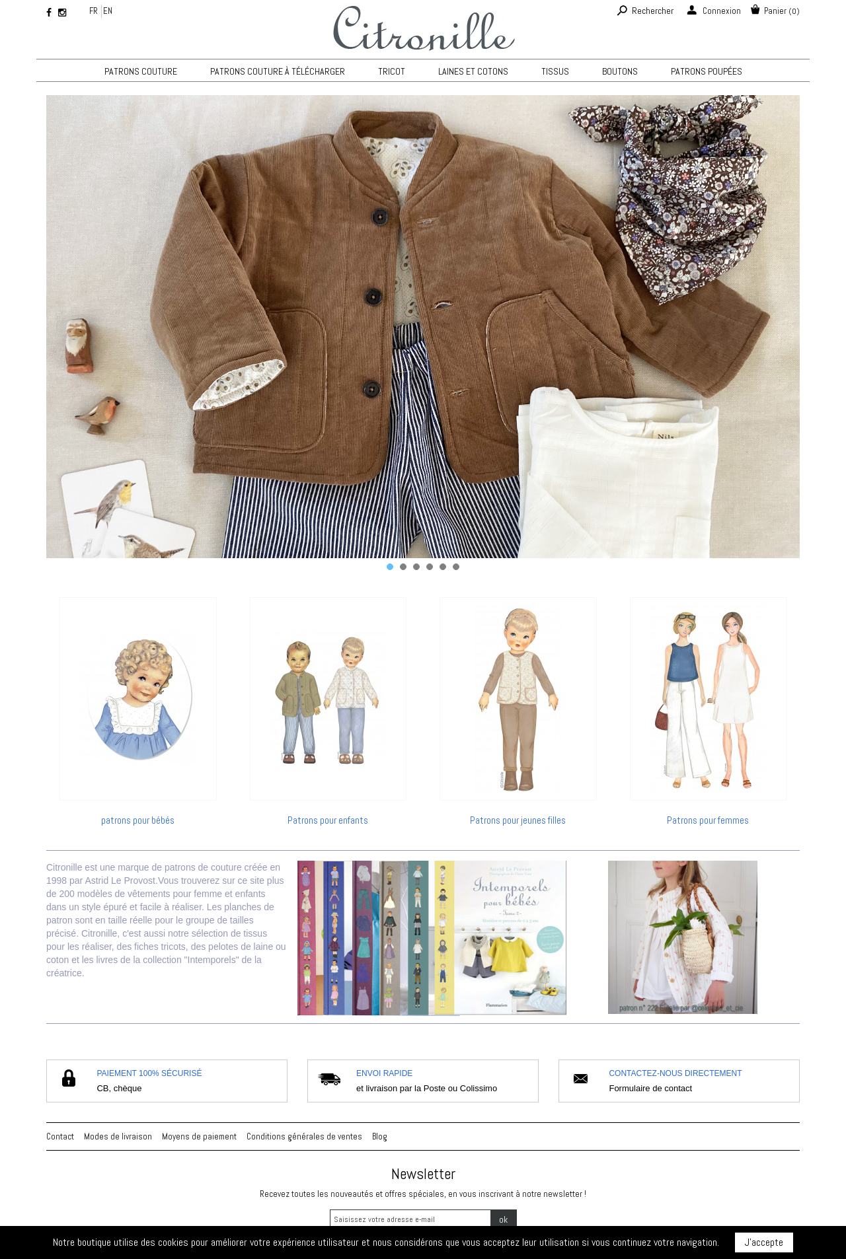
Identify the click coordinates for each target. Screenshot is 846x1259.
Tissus (555, 71)
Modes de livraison (118, 1136)
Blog (379, 1136)
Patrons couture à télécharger (277, 71)
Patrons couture (140, 71)
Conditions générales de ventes (304, 1136)
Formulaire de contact (650, 1088)
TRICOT (391, 71)
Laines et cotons (473, 71)
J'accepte (764, 1242)
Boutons (620, 71)
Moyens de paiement (199, 1136)
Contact (60, 1136)
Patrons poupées (706, 71)
